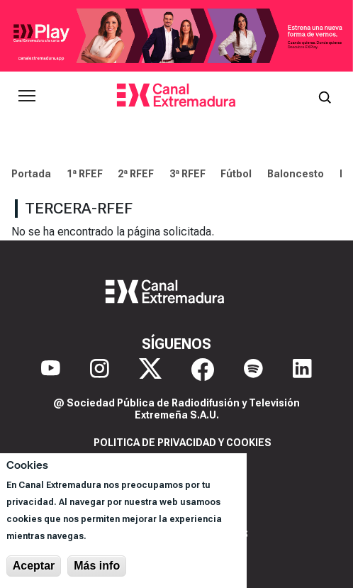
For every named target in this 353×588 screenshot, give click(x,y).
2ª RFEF (136, 173)
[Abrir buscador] (325, 96)
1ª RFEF (85, 173)
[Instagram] (99, 369)
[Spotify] (253, 369)
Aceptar (34, 566)
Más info (97, 566)
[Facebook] (202, 369)
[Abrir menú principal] (27, 95)
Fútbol (236, 173)
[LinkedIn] (302, 369)
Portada (31, 173)
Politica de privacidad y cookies (182, 442)
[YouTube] (50, 369)
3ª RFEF (187, 173)
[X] (150, 369)
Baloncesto (295, 173)
